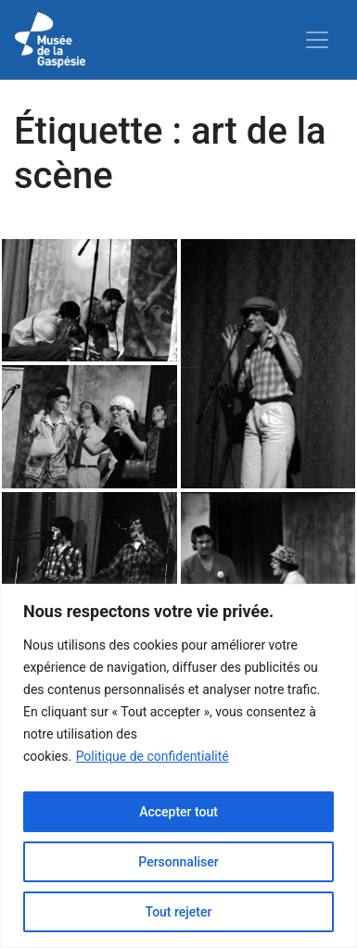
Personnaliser (178, 861)
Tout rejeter (179, 911)
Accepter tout (178, 811)
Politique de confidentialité (152, 756)
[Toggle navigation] (317, 39)
